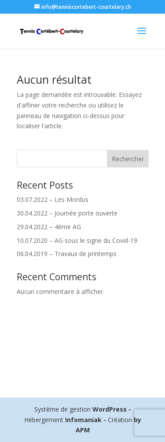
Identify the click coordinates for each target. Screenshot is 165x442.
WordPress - (111, 409)
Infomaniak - (85, 420)
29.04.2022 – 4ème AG (49, 227)
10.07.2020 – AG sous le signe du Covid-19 (77, 240)
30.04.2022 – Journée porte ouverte (67, 213)
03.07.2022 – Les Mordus (52, 199)
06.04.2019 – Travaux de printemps (67, 253)
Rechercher (128, 159)
